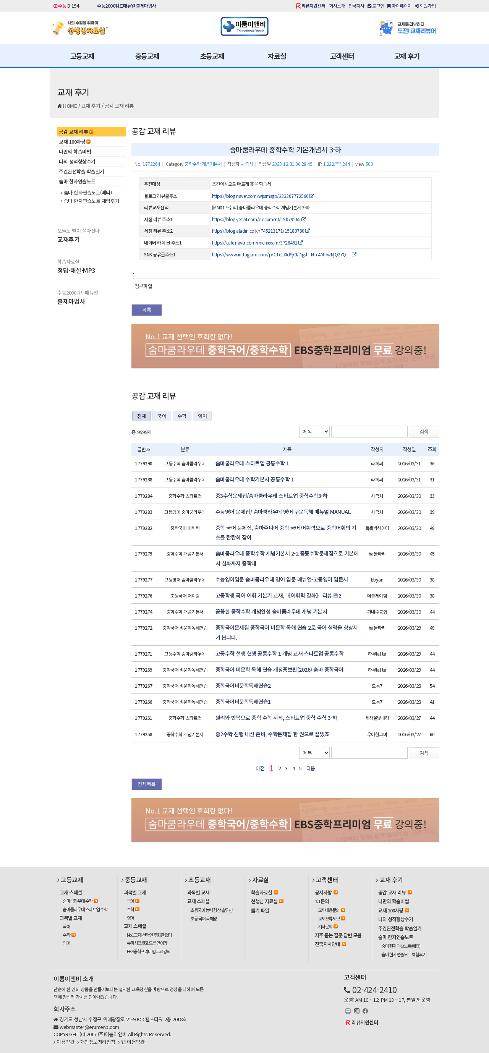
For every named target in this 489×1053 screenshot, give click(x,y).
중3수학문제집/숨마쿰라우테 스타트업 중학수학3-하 (271, 495)
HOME (70, 105)
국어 (161, 416)
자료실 (277, 56)
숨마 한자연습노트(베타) (86, 192)
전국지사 (356, 5)
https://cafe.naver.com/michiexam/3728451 (257, 242)
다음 (310, 768)
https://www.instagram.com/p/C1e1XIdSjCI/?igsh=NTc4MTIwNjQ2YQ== (284, 254)
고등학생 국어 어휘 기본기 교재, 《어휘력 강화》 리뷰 (273, 595)
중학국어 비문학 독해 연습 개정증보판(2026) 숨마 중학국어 (279, 669)
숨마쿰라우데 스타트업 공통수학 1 (252, 463)
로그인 (376, 5)
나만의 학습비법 (75, 151)
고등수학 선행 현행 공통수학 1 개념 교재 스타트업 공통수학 (279, 653)
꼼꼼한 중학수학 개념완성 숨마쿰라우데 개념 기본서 (271, 611)
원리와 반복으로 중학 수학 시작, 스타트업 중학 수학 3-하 (276, 717)
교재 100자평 (75, 141)
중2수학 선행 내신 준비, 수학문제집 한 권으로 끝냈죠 (272, 734)
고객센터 (342, 56)
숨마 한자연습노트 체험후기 (90, 201)
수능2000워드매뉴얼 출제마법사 (126, 5)
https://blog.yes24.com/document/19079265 (259, 219)
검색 (424, 431)
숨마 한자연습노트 (77, 181)
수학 (182, 416)
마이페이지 (399, 5)
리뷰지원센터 (313, 5)
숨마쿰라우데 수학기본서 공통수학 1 (254, 479)
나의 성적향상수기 (77, 161)
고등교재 (82, 56)
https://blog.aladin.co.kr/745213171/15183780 (261, 230)
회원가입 (425, 5)
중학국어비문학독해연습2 (243, 685)
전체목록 (147, 783)
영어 (202, 416)
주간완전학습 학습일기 (81, 171)
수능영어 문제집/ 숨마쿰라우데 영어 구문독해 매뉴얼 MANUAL (283, 511)
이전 (260, 768)
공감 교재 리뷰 (119, 105)
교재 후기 (407, 56)
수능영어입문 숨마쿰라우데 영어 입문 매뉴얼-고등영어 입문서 (281, 579)
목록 (146, 309)
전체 (141, 416)
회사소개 (337, 5)
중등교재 (147, 56)
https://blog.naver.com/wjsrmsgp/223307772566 (263, 196)
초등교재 (212, 56)
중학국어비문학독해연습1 (243, 701)
